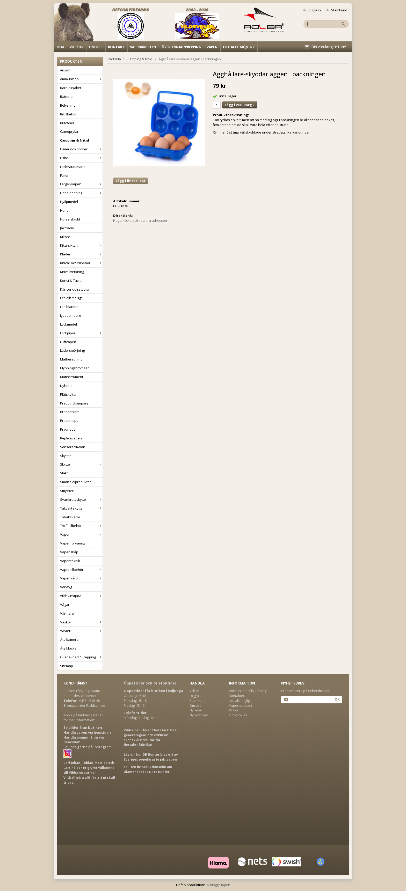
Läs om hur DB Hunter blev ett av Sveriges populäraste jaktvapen (151, 757)
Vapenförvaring (72, 543)
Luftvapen (68, 342)
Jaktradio (67, 228)
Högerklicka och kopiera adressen (140, 220)
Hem (60, 47)
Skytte (81, 464)
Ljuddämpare (70, 315)
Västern (81, 630)
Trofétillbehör (81, 525)
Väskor (81, 622)
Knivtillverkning (72, 271)
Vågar (64, 604)
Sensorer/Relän (72, 447)
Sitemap (66, 666)
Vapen (212, 47)
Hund (64, 210)
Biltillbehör (68, 114)
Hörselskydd (70, 219)
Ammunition (81, 79)
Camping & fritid (74, 140)
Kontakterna (239, 695)
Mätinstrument (71, 376)
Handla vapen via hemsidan (87, 732)
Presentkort (69, 411)
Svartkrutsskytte (81, 499)
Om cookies (238, 715)
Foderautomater (73, 166)
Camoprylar (69, 131)
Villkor (76, 47)
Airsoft (65, 70)
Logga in (312, 10)
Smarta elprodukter (75, 482)
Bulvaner (67, 123)
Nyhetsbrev (199, 715)
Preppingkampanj (74, 403)
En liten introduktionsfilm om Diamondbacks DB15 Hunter (148, 769)
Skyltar (65, 455)
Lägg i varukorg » (240, 104)
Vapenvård (81, 578)
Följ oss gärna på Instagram (87, 747)
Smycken (67, 490)
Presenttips (69, 420)
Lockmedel (68, 324)
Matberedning (71, 359)
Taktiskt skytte (81, 508)
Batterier (67, 96)
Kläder (81, 254)
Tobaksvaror (70, 517)
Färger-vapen (81, 184)
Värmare (67, 613)
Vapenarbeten (143, 47)
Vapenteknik (70, 560)
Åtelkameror (70, 639)
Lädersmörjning (72, 350)
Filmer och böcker (81, 149)
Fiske (81, 158)
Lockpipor (81, 333)
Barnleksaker (70, 87)
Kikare (65, 236)
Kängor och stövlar (75, 289)
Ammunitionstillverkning (247, 690)
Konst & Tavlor (71, 280)
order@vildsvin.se (91, 705)
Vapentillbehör (81, 569)
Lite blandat (69, 306)
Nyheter (66, 385)
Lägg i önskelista (130, 180)
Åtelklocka (68, 648)
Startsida (114, 59)
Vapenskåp (69, 552)
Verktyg (66, 587)
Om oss (96, 47)
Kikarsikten (81, 245)
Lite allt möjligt (239, 47)
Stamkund (336, 10)
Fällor (64, 175)
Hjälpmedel (69, 201)
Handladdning (81, 192)
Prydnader (68, 429)
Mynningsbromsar (74, 368)
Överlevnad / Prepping (81, 657)
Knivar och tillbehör (81, 263)
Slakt (64, 473)
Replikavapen (71, 438)
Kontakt (116, 47)
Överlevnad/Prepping (181, 47)
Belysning (67, 105)
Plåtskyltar (68, 394)
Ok (337, 699)
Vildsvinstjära (81, 595)
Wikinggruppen (218, 884)
